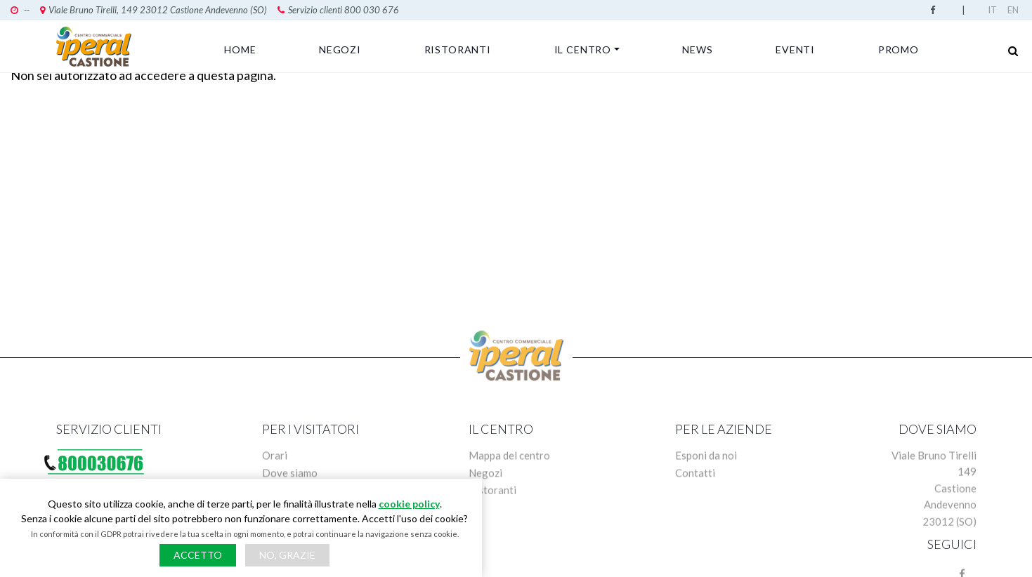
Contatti (695, 477)
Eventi (795, 49)
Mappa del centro (509, 459)
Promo (898, 49)
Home (240, 49)
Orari (274, 459)
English (1014, 9)
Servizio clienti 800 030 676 (338, 9)
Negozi (340, 49)
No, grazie (287, 555)
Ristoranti (457, 49)
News (697, 49)
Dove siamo (290, 477)
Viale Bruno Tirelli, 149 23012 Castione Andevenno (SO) (153, 9)
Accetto (198, 555)
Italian (995, 9)
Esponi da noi (706, 459)
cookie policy (409, 504)
